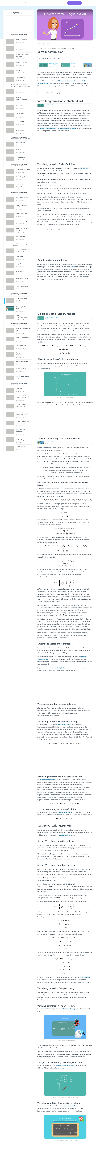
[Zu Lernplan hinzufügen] (39, 43)
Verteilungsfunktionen (68, 48)
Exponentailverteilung (70, 1106)
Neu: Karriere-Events (75, 3)
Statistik (39, 48)
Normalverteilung (69, 1009)
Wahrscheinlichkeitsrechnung (52, 48)
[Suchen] (62, 3)
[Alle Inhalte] (85, 3)
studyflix (11, 3)
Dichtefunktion (65, 835)
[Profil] (90, 3)
